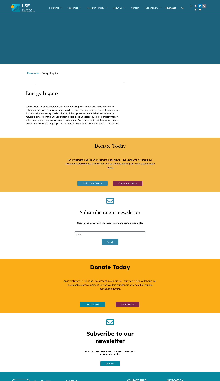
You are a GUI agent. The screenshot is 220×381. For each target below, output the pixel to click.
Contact (135, 7)
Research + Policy (97, 7)
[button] (182, 8)
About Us (119, 7)
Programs (55, 7)
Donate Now (153, 7)
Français (171, 7)
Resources (74, 7)
